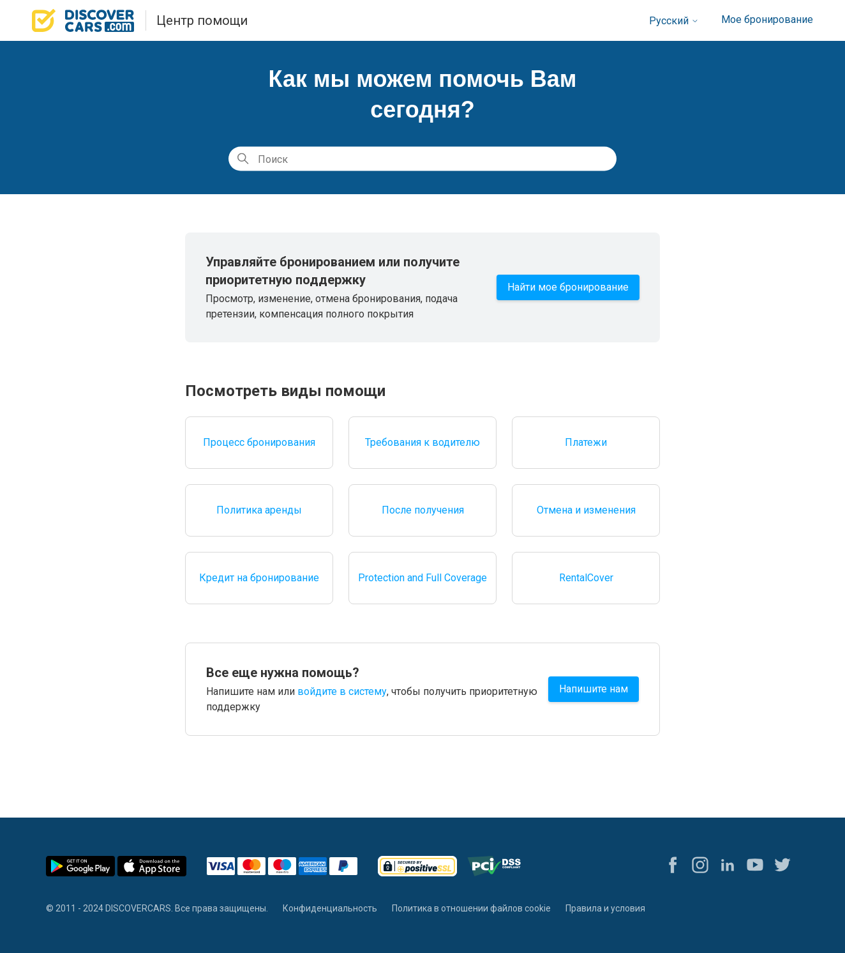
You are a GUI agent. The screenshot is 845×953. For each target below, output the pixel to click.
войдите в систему (342, 691)
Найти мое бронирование (568, 287)
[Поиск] (422, 159)
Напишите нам (593, 689)
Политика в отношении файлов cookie (471, 908)
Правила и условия (605, 908)
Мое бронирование (767, 19)
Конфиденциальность (330, 908)
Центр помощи (202, 20)
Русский (674, 21)
